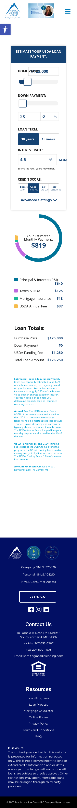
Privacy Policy (38, 723)
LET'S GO (37, 597)
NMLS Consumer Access (38, 582)
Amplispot (65, 802)
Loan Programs (39, 698)
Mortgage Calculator (38, 710)
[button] (5, 29)
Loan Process (38, 704)
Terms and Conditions (38, 730)
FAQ (38, 736)
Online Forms (38, 717)
